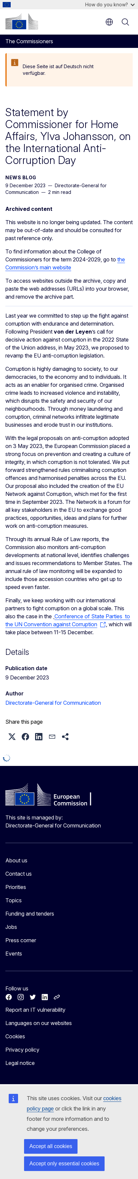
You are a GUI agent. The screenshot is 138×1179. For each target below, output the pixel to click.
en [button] (109, 22)
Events (13, 953)
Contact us (18, 873)
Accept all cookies (50, 1146)
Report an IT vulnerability (35, 1009)
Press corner (20, 940)
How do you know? (110, 4)
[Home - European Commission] (21, 21)
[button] (12, 736)
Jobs (11, 927)
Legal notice (20, 1063)
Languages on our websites (38, 1023)
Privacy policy (22, 1049)
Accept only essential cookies (64, 1163)
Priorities (15, 887)
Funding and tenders (29, 913)
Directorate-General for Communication (53, 702)
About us (16, 860)
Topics (13, 900)
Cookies (15, 1036)
